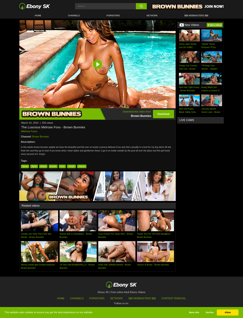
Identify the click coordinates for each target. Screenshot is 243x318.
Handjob (71, 166)
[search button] (141, 6)
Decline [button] (210, 312)
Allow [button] (228, 312)
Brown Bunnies (40, 136)
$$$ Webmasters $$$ (196, 15)
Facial (62, 166)
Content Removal (173, 298)
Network (152, 15)
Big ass (25, 166)
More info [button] (194, 312)
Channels (74, 15)
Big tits (34, 166)
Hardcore (82, 166)
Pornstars (113, 15)
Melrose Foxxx (29, 131)
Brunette (53, 166)
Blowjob (43, 166)
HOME (38, 15)
